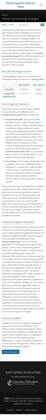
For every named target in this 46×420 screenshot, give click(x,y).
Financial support (10, 352)
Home (4, 25)
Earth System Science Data (20, 4)
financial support (15, 311)
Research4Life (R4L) (32, 119)
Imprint (19, 410)
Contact (10, 410)
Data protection (31, 410)
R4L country (39, 85)
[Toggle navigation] (41, 5)
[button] (20, 25)
